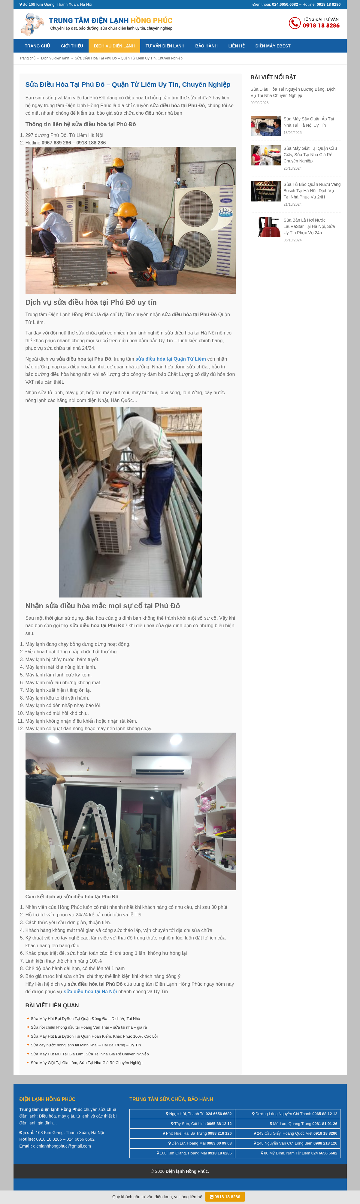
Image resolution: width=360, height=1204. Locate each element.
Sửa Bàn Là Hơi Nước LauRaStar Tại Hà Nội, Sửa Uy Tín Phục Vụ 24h (309, 226)
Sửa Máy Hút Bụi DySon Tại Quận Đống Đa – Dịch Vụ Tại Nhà (85, 1018)
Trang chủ (37, 46)
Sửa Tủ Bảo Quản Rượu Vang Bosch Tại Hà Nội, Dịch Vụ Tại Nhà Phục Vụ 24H (312, 190)
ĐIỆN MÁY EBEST (273, 46)
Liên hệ (236, 46)
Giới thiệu (72, 46)
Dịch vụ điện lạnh (114, 46)
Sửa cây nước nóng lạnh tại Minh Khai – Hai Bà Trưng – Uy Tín (86, 1045)
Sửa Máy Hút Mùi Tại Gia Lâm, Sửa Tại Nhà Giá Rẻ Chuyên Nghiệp (90, 1054)
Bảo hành (206, 46)
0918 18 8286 (225, 1196)
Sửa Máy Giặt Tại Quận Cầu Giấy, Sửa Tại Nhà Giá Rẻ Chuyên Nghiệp (310, 154)
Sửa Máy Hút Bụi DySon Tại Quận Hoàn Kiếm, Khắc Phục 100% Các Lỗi (94, 1036)
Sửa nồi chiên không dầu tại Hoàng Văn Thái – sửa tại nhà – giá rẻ (89, 1027)
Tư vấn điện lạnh (165, 46)
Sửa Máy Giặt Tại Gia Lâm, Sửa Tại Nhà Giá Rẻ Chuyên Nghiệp (87, 1062)
